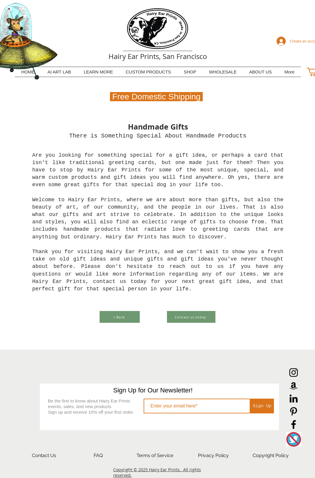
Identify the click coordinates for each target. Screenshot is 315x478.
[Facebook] (293, 424)
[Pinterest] (293, 411)
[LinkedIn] (293, 398)
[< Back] (120, 317)
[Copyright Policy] (270, 455)
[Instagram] (293, 372)
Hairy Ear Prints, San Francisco (157, 56)
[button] (98, 72)
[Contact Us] (44, 455)
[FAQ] (98, 455)
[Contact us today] (191, 317)
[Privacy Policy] (213, 455)
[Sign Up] (262, 406)
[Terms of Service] (154, 455)
